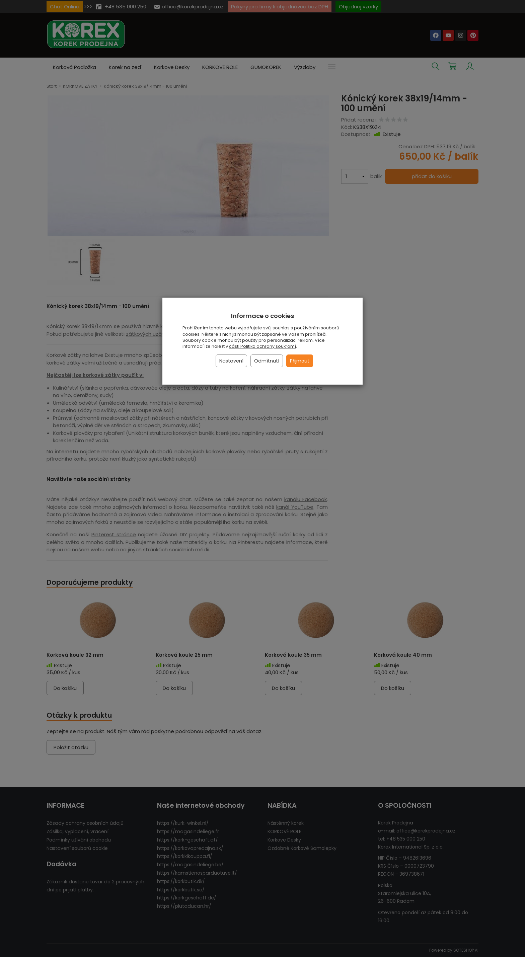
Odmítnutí (266, 360)
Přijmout (299, 360)
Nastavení (231, 360)
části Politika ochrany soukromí (262, 346)
